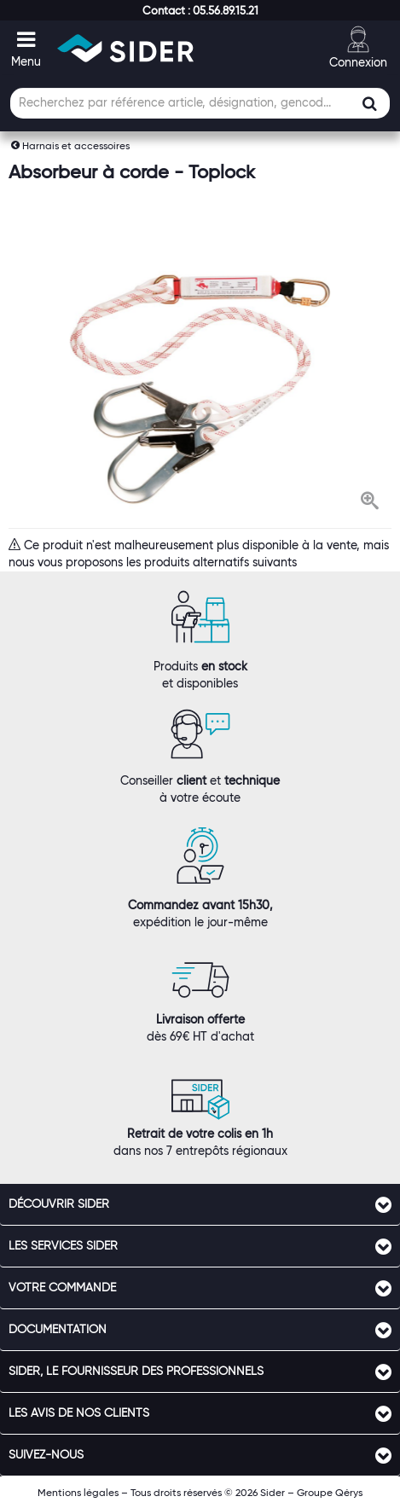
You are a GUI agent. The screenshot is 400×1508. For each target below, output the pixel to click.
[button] (200, 10)
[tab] (200, 1204)
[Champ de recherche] (200, 103)
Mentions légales (78, 1492)
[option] (200, 389)
